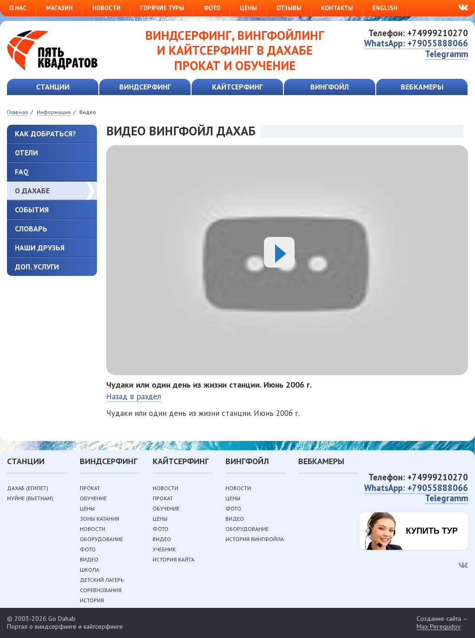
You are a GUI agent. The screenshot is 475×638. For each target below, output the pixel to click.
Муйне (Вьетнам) (30, 498)
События (32, 209)
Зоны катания (99, 518)
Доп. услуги (37, 266)
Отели (26, 152)
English (385, 8)
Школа (89, 569)
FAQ (22, 171)
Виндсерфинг (145, 86)
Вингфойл (329, 86)
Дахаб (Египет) (27, 488)
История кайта (173, 559)
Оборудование (101, 539)
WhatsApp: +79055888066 (416, 43)
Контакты (337, 8)
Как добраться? (45, 133)
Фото (212, 8)
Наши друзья (39, 247)
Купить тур (432, 531)
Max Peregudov (439, 626)
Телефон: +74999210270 (418, 32)
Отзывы (289, 8)
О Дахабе (32, 190)
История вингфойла (254, 539)
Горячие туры (162, 8)
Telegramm (446, 53)
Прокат (90, 488)
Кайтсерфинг (237, 86)
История (92, 600)
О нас (17, 8)
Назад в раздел (133, 396)
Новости (106, 8)
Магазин (59, 8)
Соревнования (101, 590)
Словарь (31, 228)
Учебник (164, 549)
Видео (89, 559)
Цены (248, 8)
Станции (53, 86)
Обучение (93, 498)
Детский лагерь (102, 579)
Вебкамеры (422, 86)
